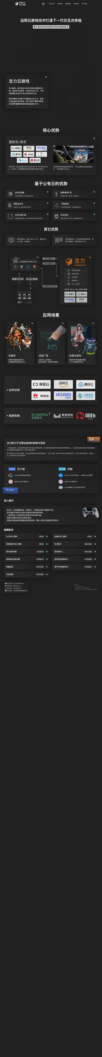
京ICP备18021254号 (79, 586)
